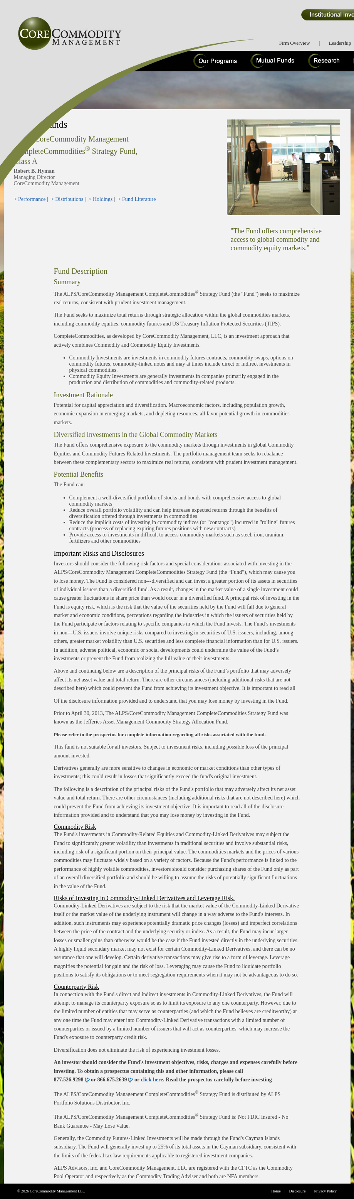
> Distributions (67, 199)
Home (275, 1191)
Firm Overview (294, 43)
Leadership (340, 43)
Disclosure (297, 1191)
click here (152, 1080)
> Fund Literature (137, 199)
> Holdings (101, 199)
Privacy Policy (325, 1191)
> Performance (30, 199)
